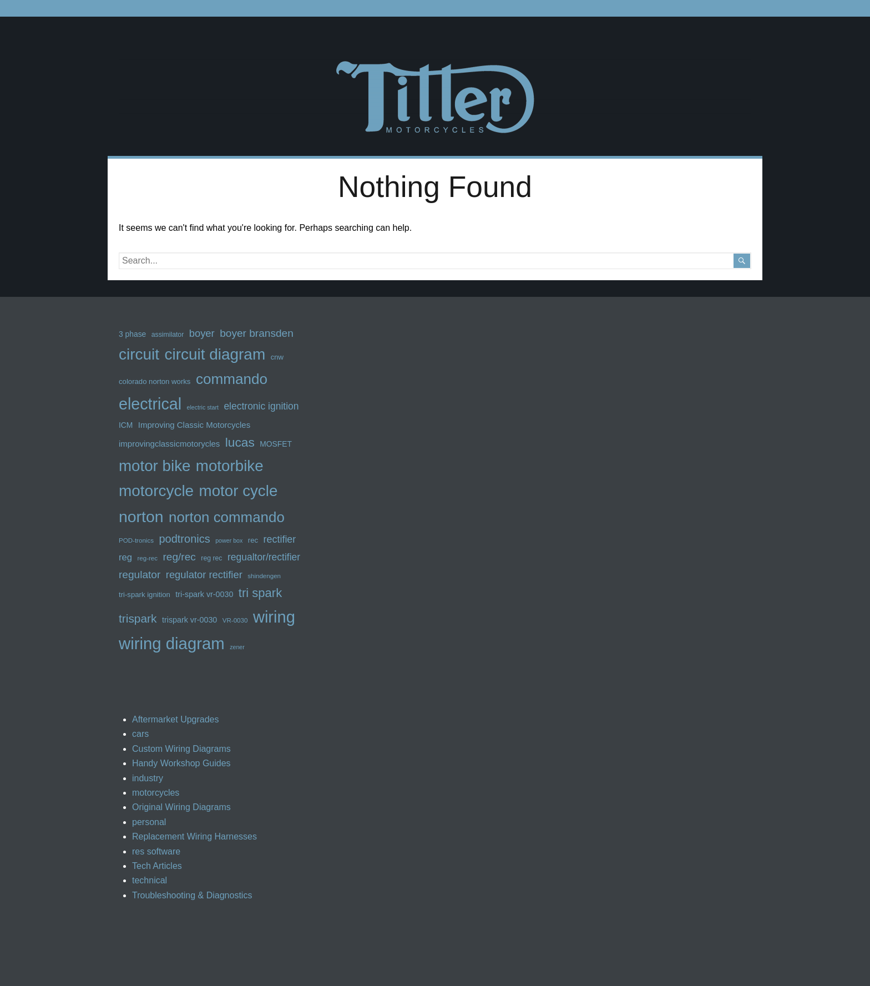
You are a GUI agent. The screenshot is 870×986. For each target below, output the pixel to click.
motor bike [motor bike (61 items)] (154, 465)
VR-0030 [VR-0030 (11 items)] (235, 620)
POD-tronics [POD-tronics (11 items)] (136, 540)
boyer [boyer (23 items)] (202, 333)
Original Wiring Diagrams (181, 807)
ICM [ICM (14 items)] (126, 425)
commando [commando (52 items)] (231, 379)
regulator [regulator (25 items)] (139, 574)
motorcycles (155, 792)
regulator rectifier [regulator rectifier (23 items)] (204, 574)
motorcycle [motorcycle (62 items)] (156, 490)
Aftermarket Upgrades (175, 719)
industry (147, 778)
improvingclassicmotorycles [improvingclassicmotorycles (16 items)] (169, 443)
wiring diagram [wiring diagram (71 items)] (172, 643)
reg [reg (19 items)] (125, 557)
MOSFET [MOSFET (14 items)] (276, 443)
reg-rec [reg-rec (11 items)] (147, 558)
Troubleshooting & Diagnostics (192, 895)
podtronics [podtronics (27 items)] (184, 539)
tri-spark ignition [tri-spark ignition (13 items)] (144, 594)
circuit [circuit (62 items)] (139, 354)
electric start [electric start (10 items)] (202, 407)
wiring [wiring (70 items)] (274, 617)
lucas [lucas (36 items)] (240, 442)
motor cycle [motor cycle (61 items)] (238, 490)
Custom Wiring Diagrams (181, 749)
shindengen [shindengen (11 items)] (264, 576)
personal (149, 822)
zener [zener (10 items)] (237, 647)
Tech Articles (157, 866)
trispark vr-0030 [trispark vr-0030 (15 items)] (189, 619)
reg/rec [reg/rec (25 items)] (179, 557)
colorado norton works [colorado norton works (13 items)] (154, 381)
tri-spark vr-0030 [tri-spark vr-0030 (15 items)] (204, 594)
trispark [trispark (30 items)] (138, 618)
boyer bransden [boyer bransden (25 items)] (257, 333)
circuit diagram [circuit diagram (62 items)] (214, 354)
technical (149, 880)
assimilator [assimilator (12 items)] (167, 334)
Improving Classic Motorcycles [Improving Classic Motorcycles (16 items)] (194, 424)
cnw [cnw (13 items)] (277, 357)
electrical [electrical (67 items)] (150, 404)
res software (156, 851)
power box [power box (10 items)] (228, 540)
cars (140, 734)
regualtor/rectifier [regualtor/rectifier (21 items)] (263, 557)
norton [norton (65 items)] (141, 516)
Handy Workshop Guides (181, 763)
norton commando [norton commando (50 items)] (227, 517)
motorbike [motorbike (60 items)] (230, 465)
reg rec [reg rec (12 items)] (211, 558)
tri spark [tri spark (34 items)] (260, 593)
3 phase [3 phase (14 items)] (132, 334)
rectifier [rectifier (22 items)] (280, 539)
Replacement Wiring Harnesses (194, 836)
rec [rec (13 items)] (253, 540)
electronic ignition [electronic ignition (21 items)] (261, 406)
